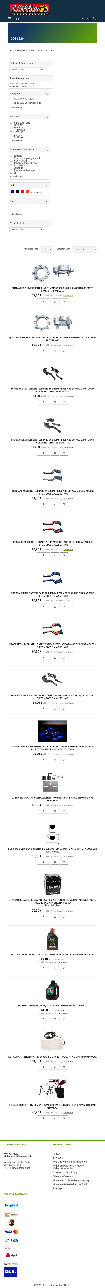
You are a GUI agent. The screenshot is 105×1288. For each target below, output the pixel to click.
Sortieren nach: (63, 249)
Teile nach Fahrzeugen (22, 50)
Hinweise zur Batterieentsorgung (71, 1180)
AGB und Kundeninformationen (70, 1161)
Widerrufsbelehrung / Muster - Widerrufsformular (69, 1167)
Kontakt (57, 1153)
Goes (39, 50)
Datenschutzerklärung (65, 1172)
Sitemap (57, 1188)
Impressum (59, 1157)
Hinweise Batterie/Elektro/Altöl (70, 1184)
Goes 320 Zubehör (19, 86)
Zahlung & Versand (63, 1176)
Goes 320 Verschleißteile (22, 83)
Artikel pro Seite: (31, 249)
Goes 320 (50, 50)
